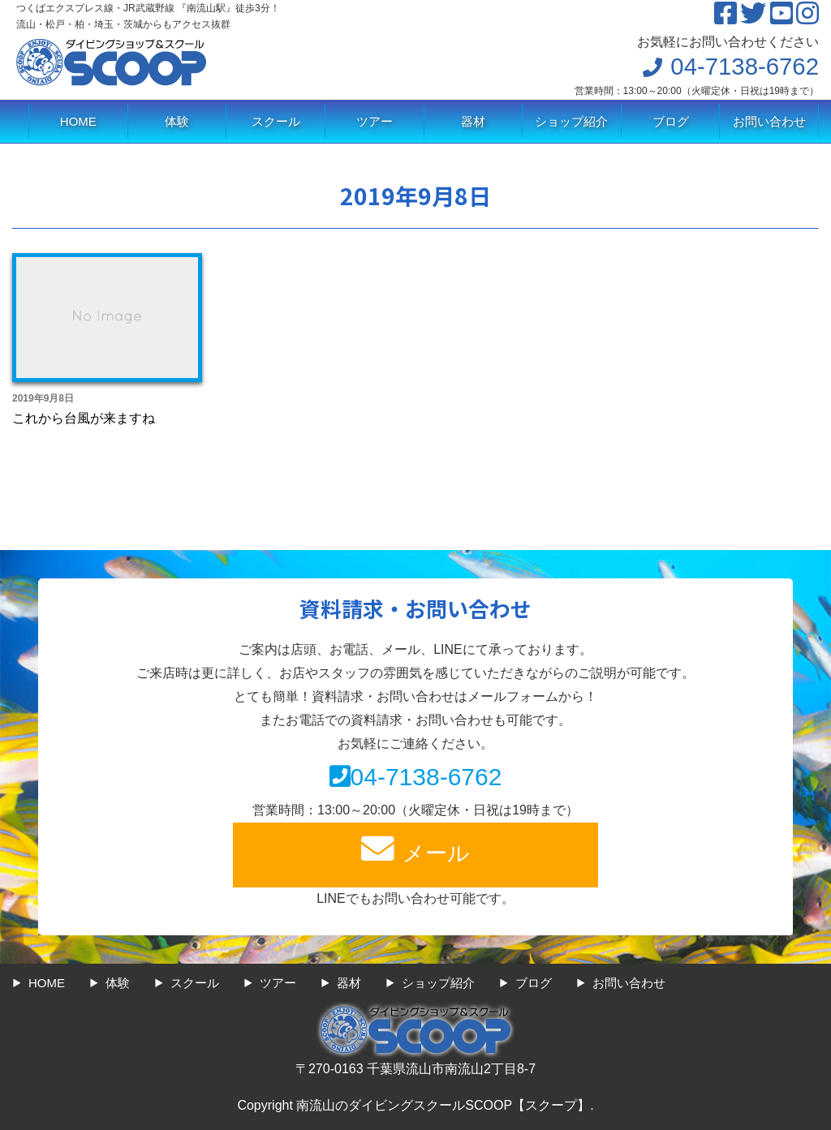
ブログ (670, 121)
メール (415, 849)
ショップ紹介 (571, 121)
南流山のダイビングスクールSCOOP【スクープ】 (443, 1105)
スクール (276, 121)
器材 (473, 121)
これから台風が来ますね (83, 418)
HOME (78, 121)
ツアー (374, 121)
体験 (177, 121)
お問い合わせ (769, 121)
